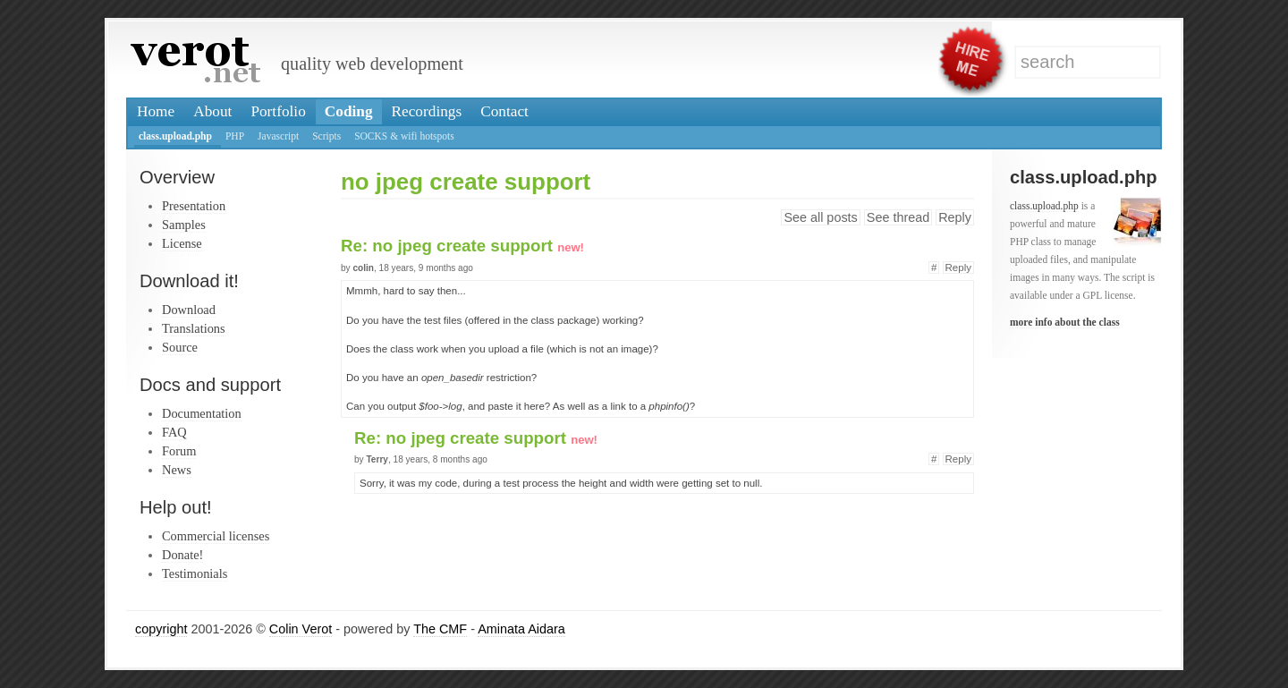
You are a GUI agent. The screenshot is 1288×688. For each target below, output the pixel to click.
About (212, 111)
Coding (349, 111)
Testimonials (194, 573)
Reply (954, 217)
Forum (179, 451)
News (176, 470)
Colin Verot (300, 629)
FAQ (174, 432)
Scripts (326, 136)
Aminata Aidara (521, 629)
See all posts (820, 217)
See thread (898, 217)
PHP (234, 136)
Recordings (427, 111)
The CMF (440, 629)
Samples (184, 224)
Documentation (202, 413)
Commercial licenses (215, 536)
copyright (161, 629)
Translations (193, 328)
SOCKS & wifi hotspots (404, 136)
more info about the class (1065, 322)
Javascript (278, 136)
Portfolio (277, 111)
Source (180, 347)
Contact (504, 111)
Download (189, 309)
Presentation (193, 206)
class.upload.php (175, 136)
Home (155, 111)
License (182, 243)
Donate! (182, 555)
